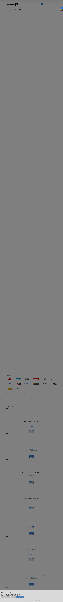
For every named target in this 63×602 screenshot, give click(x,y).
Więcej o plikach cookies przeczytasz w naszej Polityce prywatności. (10, 595)
